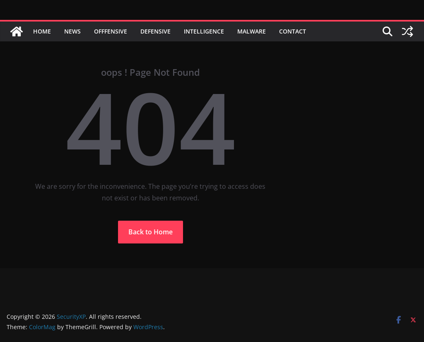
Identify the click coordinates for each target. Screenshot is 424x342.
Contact (292, 31)
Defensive (155, 31)
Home (42, 31)
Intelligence (204, 31)
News (72, 31)
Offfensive (110, 31)
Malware (251, 31)
